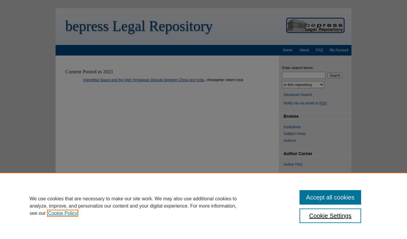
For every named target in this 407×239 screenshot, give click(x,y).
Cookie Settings (330, 215)
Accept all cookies (330, 197)
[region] (203, 206)
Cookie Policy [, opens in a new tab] (62, 213)
